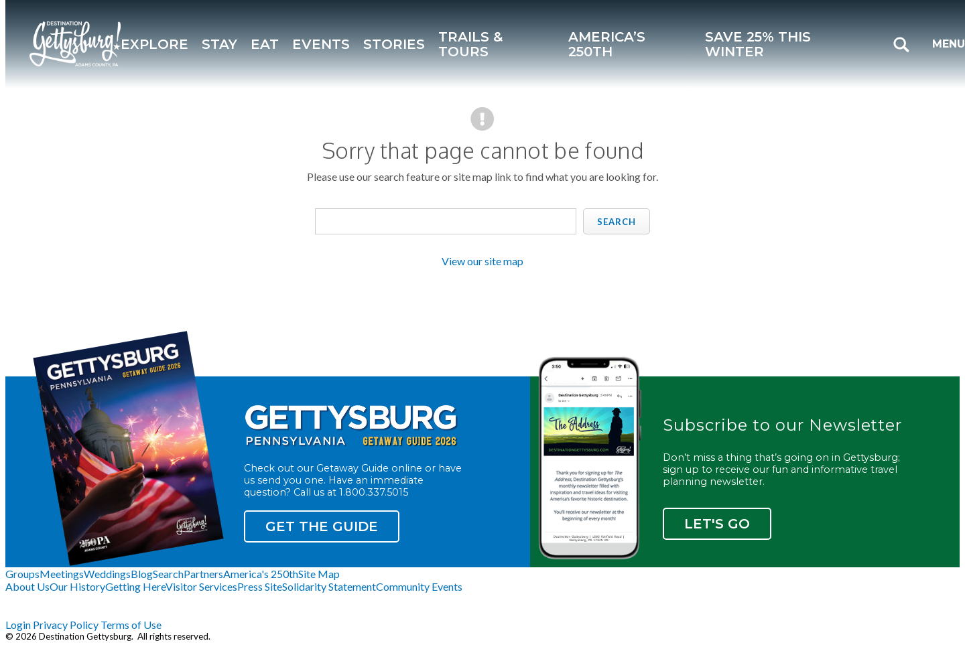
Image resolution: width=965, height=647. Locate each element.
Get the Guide (321, 526)
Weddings (107, 573)
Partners (203, 573)
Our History (77, 586)
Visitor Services (201, 586)
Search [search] (616, 221)
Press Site (259, 586)
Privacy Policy (66, 624)
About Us (27, 586)
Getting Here (135, 586)
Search (168, 573)
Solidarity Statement (329, 586)
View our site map (482, 261)
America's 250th (260, 573)
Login (18, 624)
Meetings (62, 573)
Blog (142, 573)
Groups (22, 573)
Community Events (419, 586)
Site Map (319, 573)
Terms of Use (131, 624)
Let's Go (717, 524)
